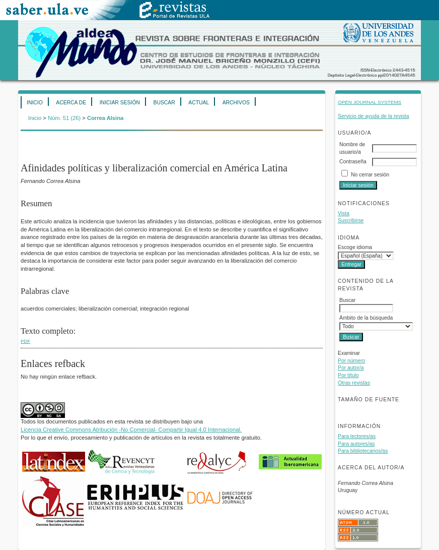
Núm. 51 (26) (64, 118)
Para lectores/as (357, 436)
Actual (198, 102)
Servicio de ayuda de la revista (373, 116)
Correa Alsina (105, 118)
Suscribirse (350, 220)
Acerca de (71, 102)
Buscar (164, 102)
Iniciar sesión (120, 102)
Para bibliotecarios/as (363, 451)
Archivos (236, 102)
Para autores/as (356, 444)
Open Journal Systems (369, 102)
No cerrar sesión (370, 174)
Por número (351, 360)
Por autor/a (350, 368)
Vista (343, 213)
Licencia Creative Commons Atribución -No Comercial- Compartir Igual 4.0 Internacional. (131, 429)
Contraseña (353, 161)
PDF (25, 341)
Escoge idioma (355, 247)
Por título (348, 375)
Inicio (35, 102)
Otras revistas (354, 383)
